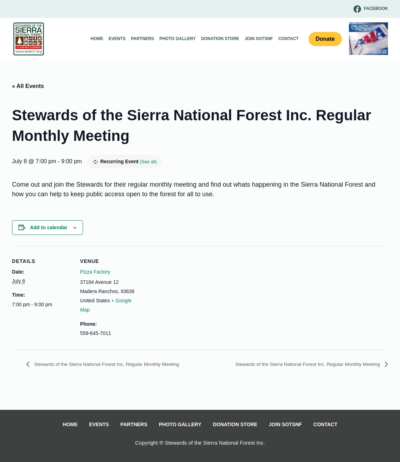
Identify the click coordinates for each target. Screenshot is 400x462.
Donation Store (220, 38)
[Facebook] (371, 9)
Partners (142, 38)
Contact (288, 38)
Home (96, 38)
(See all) (149, 161)
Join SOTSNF (259, 38)
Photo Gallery (177, 38)
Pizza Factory (95, 272)
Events (117, 38)
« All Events (28, 86)
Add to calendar (48, 227)
